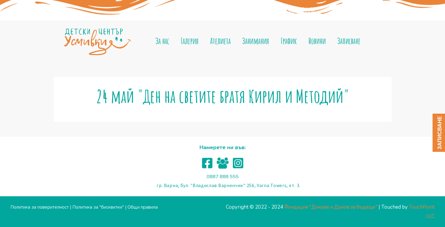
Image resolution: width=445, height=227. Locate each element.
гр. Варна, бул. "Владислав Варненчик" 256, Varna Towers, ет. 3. (228, 185)
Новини (314, 41)
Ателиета (222, 41)
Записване (345, 41)
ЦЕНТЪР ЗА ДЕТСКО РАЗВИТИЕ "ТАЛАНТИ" (278, 10)
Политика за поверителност (39, 207)
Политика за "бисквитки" (98, 207)
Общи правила (142, 207)
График (287, 41)
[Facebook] (207, 163)
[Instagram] (238, 163)
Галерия (192, 41)
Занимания (256, 41)
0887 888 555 (223, 176)
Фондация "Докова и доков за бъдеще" (173, 10)
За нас (166, 41)
